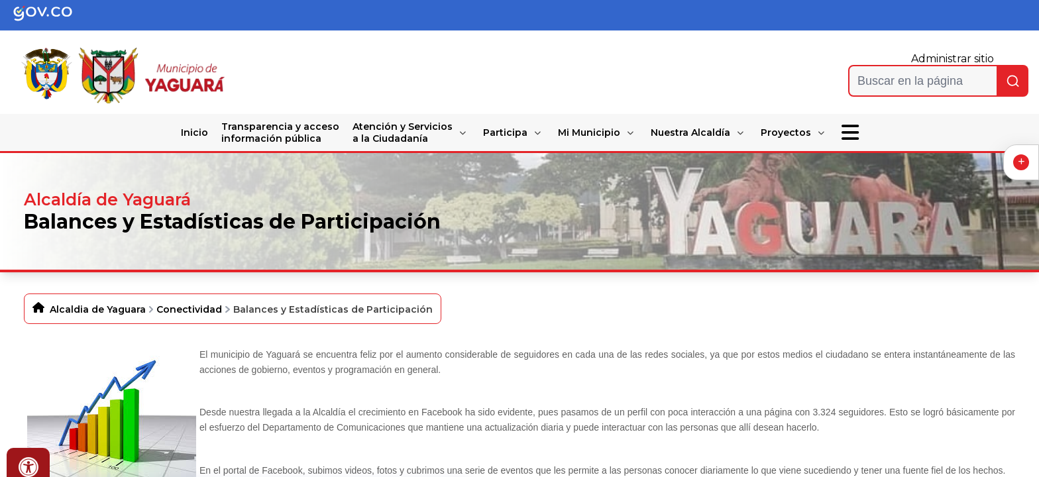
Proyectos (786, 132)
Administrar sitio (952, 58)
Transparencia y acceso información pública (280, 132)
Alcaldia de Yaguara (98, 309)
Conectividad (189, 309)
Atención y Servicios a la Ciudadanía (403, 132)
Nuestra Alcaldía (690, 132)
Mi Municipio (589, 132)
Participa (505, 132)
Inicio (194, 132)
